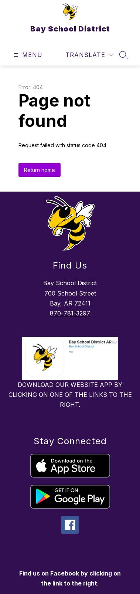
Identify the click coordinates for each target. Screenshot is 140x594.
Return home (39, 170)
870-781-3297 (70, 313)
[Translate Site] (90, 55)
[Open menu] (27, 55)
